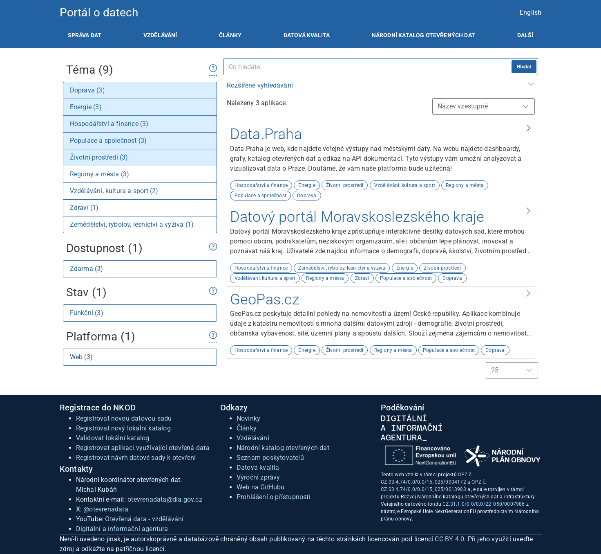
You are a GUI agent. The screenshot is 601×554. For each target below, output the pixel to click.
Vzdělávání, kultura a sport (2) (114, 191)
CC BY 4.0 (449, 539)
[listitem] (85, 35)
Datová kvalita (307, 35)
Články (230, 35)
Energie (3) (86, 107)
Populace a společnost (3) (108, 140)
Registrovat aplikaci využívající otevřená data (143, 448)
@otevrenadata (105, 509)
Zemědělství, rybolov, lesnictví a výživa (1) (132, 224)
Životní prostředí (344, 185)
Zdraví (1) (84, 208)
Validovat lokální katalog (113, 438)
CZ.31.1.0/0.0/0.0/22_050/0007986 (483, 504)
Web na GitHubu (261, 487)
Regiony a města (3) (100, 174)
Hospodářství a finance (261, 185)
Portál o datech (99, 12)
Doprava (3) (87, 90)
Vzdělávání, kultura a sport (404, 185)
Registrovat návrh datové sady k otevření (136, 458)
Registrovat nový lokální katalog (123, 428)
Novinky (248, 418)
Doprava (306, 195)
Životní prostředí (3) (99, 157)
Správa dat (85, 35)
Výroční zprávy (258, 477)
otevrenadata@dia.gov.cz (164, 499)
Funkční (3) (86, 313)
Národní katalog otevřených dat (283, 448)
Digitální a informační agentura (122, 529)
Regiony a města (465, 185)
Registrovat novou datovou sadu (124, 418)
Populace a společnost (260, 195)
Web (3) (81, 357)
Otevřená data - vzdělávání (144, 519)
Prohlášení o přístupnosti (274, 497)
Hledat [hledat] (524, 67)
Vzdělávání (160, 35)
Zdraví (362, 278)
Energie (306, 185)
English (530, 12)
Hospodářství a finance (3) (109, 124)
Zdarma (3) (86, 268)
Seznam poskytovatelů (270, 458)
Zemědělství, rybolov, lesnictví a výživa (341, 268)
